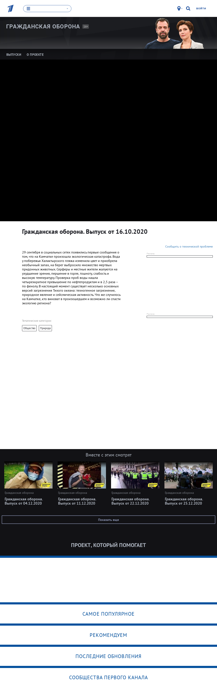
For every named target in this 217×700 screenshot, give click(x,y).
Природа (45, 328)
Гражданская (43, 26)
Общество (29, 328)
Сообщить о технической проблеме (189, 246)
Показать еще (108, 520)
